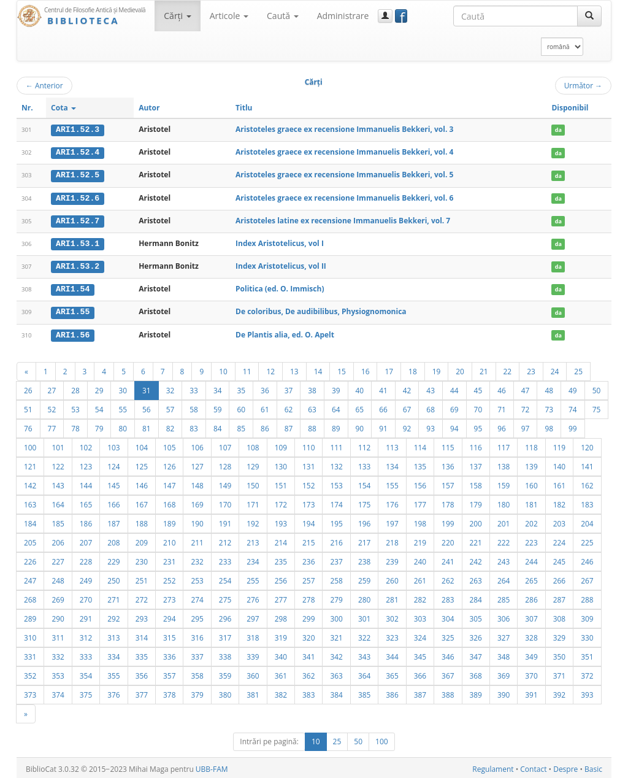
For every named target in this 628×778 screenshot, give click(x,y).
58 (194, 407)
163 (30, 502)
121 (30, 464)
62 (289, 407)
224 (559, 540)
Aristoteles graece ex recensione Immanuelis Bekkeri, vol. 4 (344, 152)
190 (197, 521)
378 (169, 692)
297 (253, 616)
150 (253, 483)
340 (281, 654)
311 (58, 635)
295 (197, 616)
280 (364, 597)
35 (241, 388)
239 (392, 559)
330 (587, 635)
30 (122, 388)
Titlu (244, 107)
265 (531, 578)
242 (476, 559)
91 (383, 426)
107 (225, 445)
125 (142, 464)
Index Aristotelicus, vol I (280, 242)
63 (312, 407)
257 (308, 578)
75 (596, 407)
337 (197, 654)
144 (86, 483)
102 (86, 445)
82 (170, 426)
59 (217, 407)
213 (253, 540)
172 (281, 502)
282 (420, 597)
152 (308, 483)
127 (197, 464)
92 (407, 426)
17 (389, 369)
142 (30, 483)
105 (169, 445)
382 (281, 692)
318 (253, 635)
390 (503, 692)
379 (197, 692)
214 (281, 540)
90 (360, 426)
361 (281, 673)
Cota (63, 107)
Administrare (343, 15)
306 (503, 616)
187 (113, 521)
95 (478, 426)
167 (142, 502)
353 (58, 673)
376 (113, 692)
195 (336, 521)
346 (448, 654)
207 (86, 540)
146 (142, 483)
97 (525, 426)
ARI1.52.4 (77, 152)
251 (142, 578)
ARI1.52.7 (77, 219)
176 (392, 502)
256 (281, 578)
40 (360, 388)
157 (448, 483)
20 (460, 369)
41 (383, 388)
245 (559, 559)
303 (420, 616)
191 (225, 521)
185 (58, 521)
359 (225, 673)
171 (253, 502)
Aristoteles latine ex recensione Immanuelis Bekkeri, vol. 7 (343, 219)
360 (253, 673)
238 (364, 559)
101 (58, 445)
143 (58, 483)
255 (253, 578)
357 (169, 673)
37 (289, 388)
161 (559, 483)
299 (308, 616)
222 (503, 540)
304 (448, 616)
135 (420, 464)
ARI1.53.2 (77, 265)
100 (30, 445)
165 (86, 502)
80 (122, 426)
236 (308, 559)
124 (113, 464)
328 (531, 635)
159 (503, 483)
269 (58, 597)
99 (573, 426)
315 (169, 635)
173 (308, 502)
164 (58, 502)
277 (281, 597)
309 (587, 616)
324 (420, 635)
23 (531, 369)
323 (392, 635)
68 (430, 407)
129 (253, 464)
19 (436, 369)
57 (170, 407)
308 (559, 616)
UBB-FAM (212, 766)
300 (336, 616)
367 (448, 673)
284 (476, 597)
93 (430, 426)
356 (142, 673)
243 (503, 559)
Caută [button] (283, 15)
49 (573, 388)
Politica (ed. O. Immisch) (280, 287)
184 (30, 521)
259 (364, 578)
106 (197, 445)
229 (113, 559)
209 (142, 540)
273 (169, 597)
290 (58, 616)
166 (113, 502)
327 (503, 635)
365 (392, 673)
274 (197, 597)
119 (559, 445)
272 (142, 597)
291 (86, 616)
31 (146, 388)
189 (169, 521)
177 (420, 502)
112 (364, 445)
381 (253, 692)
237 (336, 559)
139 (531, 464)
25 (578, 369)
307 (531, 616)
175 (364, 502)
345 (420, 654)
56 (146, 407)
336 (169, 654)
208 (113, 540)
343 (364, 654)
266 (559, 578)
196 (364, 521)
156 (420, 483)
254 (225, 578)
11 (247, 369)
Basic (593, 766)
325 (448, 635)
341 (308, 654)
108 (253, 445)
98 (549, 426)
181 (531, 502)
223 (531, 540)
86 (265, 426)
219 (420, 540)
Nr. (27, 107)
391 (531, 692)
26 (28, 388)
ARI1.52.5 (77, 174)
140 (559, 464)
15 (341, 369)
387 (420, 692)
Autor (149, 107)
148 (197, 483)
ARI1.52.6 (77, 196)
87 (289, 426)
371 (559, 673)
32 (170, 388)
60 (241, 407)
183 (587, 502)
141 (587, 464)
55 (122, 407)
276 (253, 597)
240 (420, 559)
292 (113, 616)
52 (52, 407)
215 (308, 540)
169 (197, 502)
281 (392, 597)
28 (75, 388)
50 (596, 388)
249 (86, 578)
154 (364, 483)
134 (392, 464)
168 (169, 502)
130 (281, 464)
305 (476, 616)
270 (86, 597)
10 (223, 369)
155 (392, 483)
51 (28, 407)
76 (28, 426)
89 (336, 426)
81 (146, 426)
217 (364, 540)
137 (476, 464)
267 (587, 578)
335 (142, 654)
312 (86, 635)
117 (503, 445)
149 (225, 483)
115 (448, 445)
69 (454, 407)
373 (30, 692)
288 (587, 597)
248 (58, 578)
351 (587, 654)
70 (478, 407)
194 (308, 521)
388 (448, 692)
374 (58, 692)
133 (364, 464)
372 (587, 673)
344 (392, 654)
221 (476, 540)
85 (241, 426)
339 (253, 654)
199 (448, 521)
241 (448, 559)
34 (217, 388)
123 (86, 464)
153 (336, 483)
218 (392, 540)
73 (549, 407)
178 (448, 502)
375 (86, 692)
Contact (533, 766)
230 (142, 559)
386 (392, 692)
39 (336, 388)
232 (197, 559)
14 (318, 369)
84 (217, 426)
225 (587, 540)
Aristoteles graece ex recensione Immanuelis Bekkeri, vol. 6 (344, 196)
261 (420, 578)
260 (392, 578)
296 (225, 616)
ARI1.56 (73, 332)
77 (52, 426)
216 (336, 540)
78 (75, 426)
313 (113, 635)
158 (476, 483)
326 (476, 635)
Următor (583, 85)
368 (476, 673)
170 (225, 502)
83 (194, 426)
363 (336, 673)
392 (559, 692)
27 (52, 388)
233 (225, 559)
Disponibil (569, 107)
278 (308, 597)
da (558, 130)
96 (501, 426)
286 (531, 597)
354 (86, 673)
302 (392, 616)
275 (225, 597)
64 (336, 407)
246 (587, 559)
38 (312, 388)
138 (503, 464)
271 (113, 597)
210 (169, 540)
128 (225, 464)
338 (225, 654)
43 (430, 388)
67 (407, 407)
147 (169, 483)
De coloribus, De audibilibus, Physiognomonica (321, 309)
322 (364, 635)
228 (86, 559)
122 (58, 464)
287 (559, 597)
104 (142, 445)
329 (559, 635)
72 (525, 407)
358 (197, 673)
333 (86, 654)
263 (476, 578)
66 (383, 407)
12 (270, 369)
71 (501, 407)
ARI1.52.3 (77, 129)
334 (113, 654)
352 (30, 673)
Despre (565, 766)
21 (484, 369)
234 (253, 559)
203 (559, 521)
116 (476, 445)
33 (194, 388)
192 (253, 521)
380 (225, 692)
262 (448, 578)
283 (448, 597)
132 (336, 464)
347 (476, 654)
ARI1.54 (73, 287)
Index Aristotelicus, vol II (281, 265)
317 (225, 635)
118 (531, 445)
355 (113, 673)
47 (525, 388)
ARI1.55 (73, 309)
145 (113, 483)
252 (169, 578)
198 (420, 521)
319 (281, 635)
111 (336, 445)
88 (312, 426)
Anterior (44, 85)
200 (476, 521)
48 (549, 388)
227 (58, 559)
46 (501, 388)
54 (99, 407)
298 (281, 616)
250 (113, 578)
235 (281, 559)
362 (308, 673)
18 (412, 369)
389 (476, 692)
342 (336, 654)
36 (265, 388)
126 (169, 464)
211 (197, 540)
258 (336, 578)
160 (531, 483)
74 (573, 407)
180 (503, 502)
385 (364, 692)
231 (169, 559)
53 (75, 407)
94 (454, 426)
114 (420, 445)
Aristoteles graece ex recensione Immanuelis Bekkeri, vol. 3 (344, 129)
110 (308, 445)
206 (58, 540)
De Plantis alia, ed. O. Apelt (285, 332)
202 (531, 521)
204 (587, 521)
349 (531, 654)
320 (308, 635)
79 (99, 426)
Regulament (492, 766)
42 (407, 388)
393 (587, 692)
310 (30, 635)
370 (531, 673)
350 (559, 654)
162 (587, 483)
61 (265, 407)
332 (58, 654)
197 (392, 521)
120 (587, 445)
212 (225, 540)
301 (364, 616)
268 (30, 597)
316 (197, 635)
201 (503, 521)
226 (30, 559)
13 (294, 369)
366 (420, 673)
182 (559, 502)
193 (281, 521)
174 (336, 502)
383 (308, 692)
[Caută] (589, 16)
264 (503, 578)
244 (531, 559)
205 (30, 540)
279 (336, 597)
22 (508, 369)
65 (360, 407)
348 (503, 654)
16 (365, 369)
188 (142, 521)
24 (555, 369)
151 (281, 483)
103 (113, 445)
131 (308, 464)
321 (336, 635)
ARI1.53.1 (77, 242)
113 (392, 445)
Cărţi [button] (177, 15)
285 (503, 597)
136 (448, 464)
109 (281, 445)
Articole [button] (229, 15)
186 (86, 521)
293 (142, 616)
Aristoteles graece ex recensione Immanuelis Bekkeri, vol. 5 (344, 174)
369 (503, 673)
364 (364, 673)
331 (30, 654)
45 (478, 388)
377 (142, 692)
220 (448, 540)
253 (197, 578)
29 (99, 388)
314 (142, 635)
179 (476, 502)
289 (30, 616)
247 (30, 578)
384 (336, 692)
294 (169, 616)
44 (454, 388)
